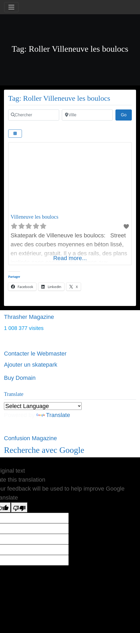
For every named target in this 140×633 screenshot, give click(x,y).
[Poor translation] (19, 507)
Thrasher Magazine (29, 317)
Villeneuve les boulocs (34, 217)
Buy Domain (20, 378)
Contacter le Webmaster (35, 353)
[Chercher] (33, 115)
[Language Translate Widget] (43, 406)
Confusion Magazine (30, 438)
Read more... (70, 258)
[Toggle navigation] (11, 7)
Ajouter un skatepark (30, 364)
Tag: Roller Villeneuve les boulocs (59, 98)
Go (126, 114)
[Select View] (15, 134)
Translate (53, 415)
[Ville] (87, 115)
